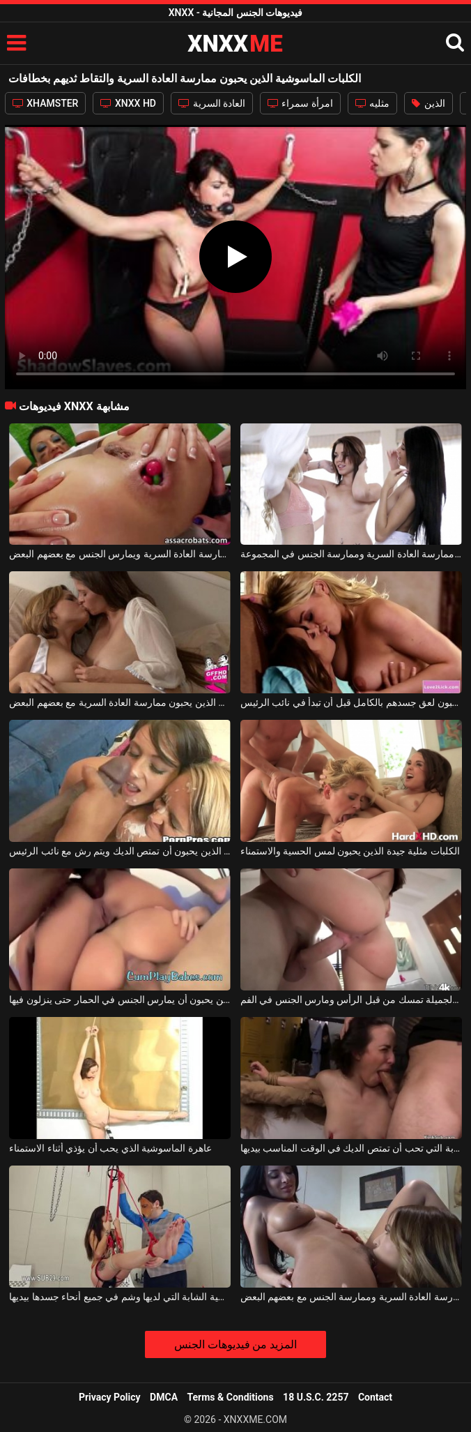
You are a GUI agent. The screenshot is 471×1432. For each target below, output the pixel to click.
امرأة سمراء (300, 103)
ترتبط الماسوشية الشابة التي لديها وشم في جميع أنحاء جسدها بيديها (120, 1296)
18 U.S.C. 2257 (315, 1397)
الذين (428, 103)
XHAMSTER (46, 103)
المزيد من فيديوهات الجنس (236, 1344)
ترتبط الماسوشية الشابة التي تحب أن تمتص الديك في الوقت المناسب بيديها (351, 1148)
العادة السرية (211, 103)
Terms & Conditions (230, 1397)
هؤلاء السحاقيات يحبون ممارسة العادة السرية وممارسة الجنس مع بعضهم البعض (351, 1296)
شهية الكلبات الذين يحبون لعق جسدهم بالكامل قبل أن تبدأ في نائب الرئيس (351, 702)
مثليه (372, 103)
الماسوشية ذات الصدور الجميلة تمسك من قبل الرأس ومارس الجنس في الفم (351, 999)
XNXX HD (128, 103)
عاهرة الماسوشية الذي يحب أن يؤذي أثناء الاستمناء (110, 1148)
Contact (375, 1397)
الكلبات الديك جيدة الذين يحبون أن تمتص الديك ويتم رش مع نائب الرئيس (120, 851)
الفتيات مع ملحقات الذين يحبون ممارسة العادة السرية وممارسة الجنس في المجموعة (351, 553)
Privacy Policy (110, 1397)
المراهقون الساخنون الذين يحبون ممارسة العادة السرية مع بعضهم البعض (120, 702)
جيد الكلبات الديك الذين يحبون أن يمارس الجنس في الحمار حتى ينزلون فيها (120, 999)
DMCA (164, 1397)
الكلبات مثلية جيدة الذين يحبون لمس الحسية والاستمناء (350, 851)
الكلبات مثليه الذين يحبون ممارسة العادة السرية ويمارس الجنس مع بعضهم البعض (120, 553)
